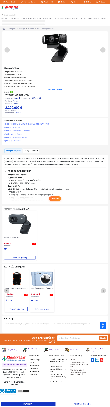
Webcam (31, 29)
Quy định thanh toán (56, 382)
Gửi (103, 325)
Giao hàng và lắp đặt (56, 374)
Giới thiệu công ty (35, 360)
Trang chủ (12, 29)
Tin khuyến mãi (10, 2)
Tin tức (63, 2)
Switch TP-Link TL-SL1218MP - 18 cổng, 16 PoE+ (38, 18)
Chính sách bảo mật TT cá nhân (58, 370)
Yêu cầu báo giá (34, 371)
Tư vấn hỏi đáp (34, 365)
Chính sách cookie (56, 366)
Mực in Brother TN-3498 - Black (65, 18)
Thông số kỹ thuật (31, 151)
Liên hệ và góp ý (34, 368)
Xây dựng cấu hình (30, 2)
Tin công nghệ (48, 2)
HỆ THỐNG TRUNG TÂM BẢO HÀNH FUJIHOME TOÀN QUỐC (58, 361)
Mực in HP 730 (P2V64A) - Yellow (11, 18)
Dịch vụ (88, 2)
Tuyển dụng (102, 2)
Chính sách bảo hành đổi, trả (58, 378)
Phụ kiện (22, 29)
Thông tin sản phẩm (13, 151)
